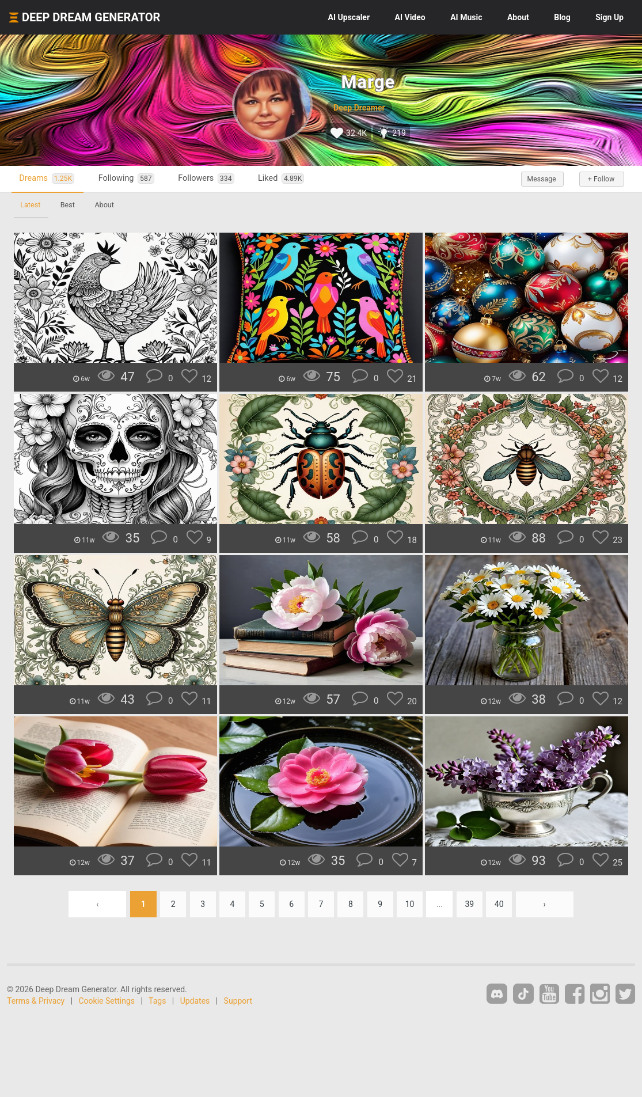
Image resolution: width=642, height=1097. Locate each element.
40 (502, 904)
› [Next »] (548, 904)
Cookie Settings (107, 1000)
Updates (195, 1000)
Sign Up (609, 17)
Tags (157, 1000)
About (518, 17)
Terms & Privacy (35, 1000)
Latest (31, 204)
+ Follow (600, 179)
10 (411, 904)
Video (410, 17)
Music (466, 17)
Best (69, 204)
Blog (562, 17)
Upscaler (349, 17)
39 (472, 904)
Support (238, 1000)
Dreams (48, 178)
